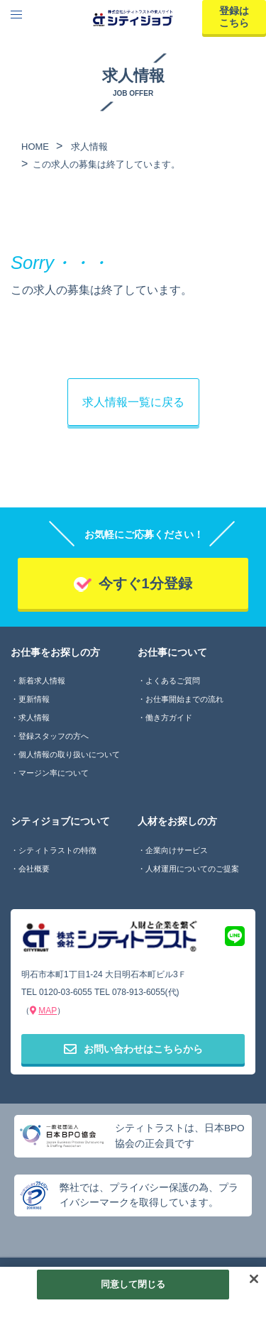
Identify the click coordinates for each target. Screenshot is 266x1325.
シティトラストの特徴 (57, 850)
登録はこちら (234, 16)
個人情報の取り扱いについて (69, 754)
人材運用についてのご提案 (192, 868)
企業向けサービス (176, 850)
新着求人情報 (41, 680)
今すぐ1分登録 (145, 583)
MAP (47, 1011)
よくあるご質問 (172, 680)
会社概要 (34, 868)
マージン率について (53, 773)
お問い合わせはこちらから (133, 1049)
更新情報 (34, 699)
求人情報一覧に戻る (133, 402)
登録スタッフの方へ (53, 736)
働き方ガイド (168, 717)
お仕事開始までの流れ (184, 699)
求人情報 (34, 717)
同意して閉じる (133, 1284)
